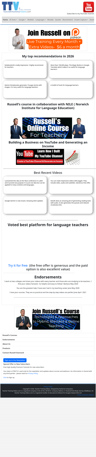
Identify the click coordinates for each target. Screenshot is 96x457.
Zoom (92, 20)
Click (5, 377)
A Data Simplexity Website (85, 395)
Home (5, 20)
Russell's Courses (10, 335)
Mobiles (30, 20)
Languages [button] (39, 20)
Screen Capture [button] (80, 20)
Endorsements (9, 339)
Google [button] (21, 20)
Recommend (68, 20)
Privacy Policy (33, 373)
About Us (6, 344)
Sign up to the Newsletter (15, 360)
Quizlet (58, 20)
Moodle (50, 20)
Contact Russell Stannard (13, 353)
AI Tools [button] (13, 20)
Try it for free (18, 265)
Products (6, 348)
